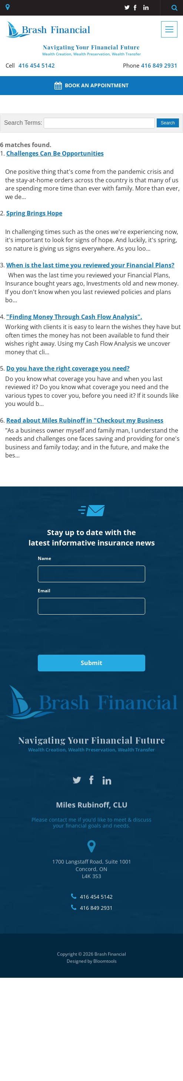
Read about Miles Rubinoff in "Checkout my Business (84, 420)
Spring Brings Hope (34, 213)
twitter (127, 7)
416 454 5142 (30, 65)
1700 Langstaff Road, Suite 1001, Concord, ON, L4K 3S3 (8, 7)
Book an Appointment (91, 85)
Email (44, 591)
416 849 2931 (150, 65)
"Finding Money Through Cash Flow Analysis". (74, 317)
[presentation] (91, 635)
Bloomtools (105, 963)
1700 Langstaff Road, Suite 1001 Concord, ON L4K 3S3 (91, 857)
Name (44, 558)
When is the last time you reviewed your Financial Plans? (90, 265)
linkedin (146, 7)
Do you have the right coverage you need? (68, 369)
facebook (136, 7)
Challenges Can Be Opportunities (55, 153)
